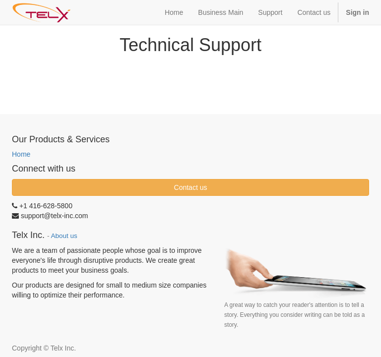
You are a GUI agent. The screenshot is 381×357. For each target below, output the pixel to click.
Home (21, 154)
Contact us (190, 187)
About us (64, 235)
